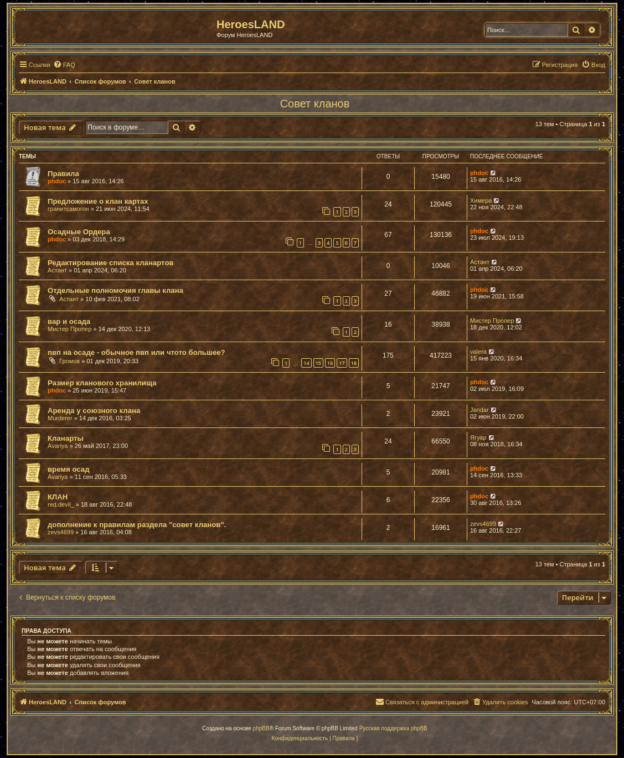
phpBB (261, 728)
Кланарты (66, 438)
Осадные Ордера (79, 232)
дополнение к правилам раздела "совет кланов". (137, 524)
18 (354, 363)
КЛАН (58, 497)
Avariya (58, 445)
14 (306, 363)
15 (318, 363)
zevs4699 (61, 532)
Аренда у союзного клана (94, 410)
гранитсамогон (68, 208)
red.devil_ (61, 504)
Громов (69, 361)
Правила (63, 173)
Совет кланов (315, 103)
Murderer (60, 418)
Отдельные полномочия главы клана (115, 290)
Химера (481, 200)
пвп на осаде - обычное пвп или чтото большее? (136, 352)
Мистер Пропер (69, 329)
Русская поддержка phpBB (393, 728)
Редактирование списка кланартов (111, 263)
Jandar (479, 409)
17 (341, 363)
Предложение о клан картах (98, 201)
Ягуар (478, 437)
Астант (57, 270)
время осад (69, 469)
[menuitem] (64, 64)
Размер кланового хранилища (102, 383)
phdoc (57, 181)
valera (478, 351)
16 (330, 363)
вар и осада (69, 321)
